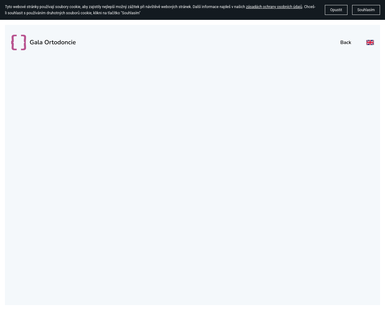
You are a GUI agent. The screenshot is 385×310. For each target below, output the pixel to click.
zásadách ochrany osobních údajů (274, 7)
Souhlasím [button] (366, 10)
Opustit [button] (336, 10)
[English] (370, 42)
